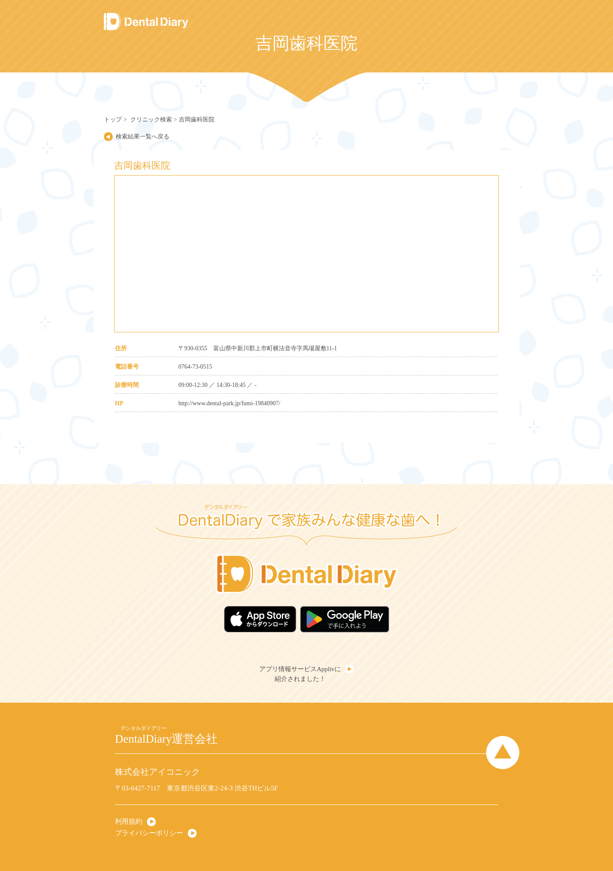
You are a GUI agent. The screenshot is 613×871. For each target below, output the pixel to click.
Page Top (502, 752)
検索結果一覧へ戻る (142, 136)
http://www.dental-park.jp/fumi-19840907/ (229, 403)
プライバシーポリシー (149, 832)
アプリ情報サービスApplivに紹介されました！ (300, 674)
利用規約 (128, 821)
